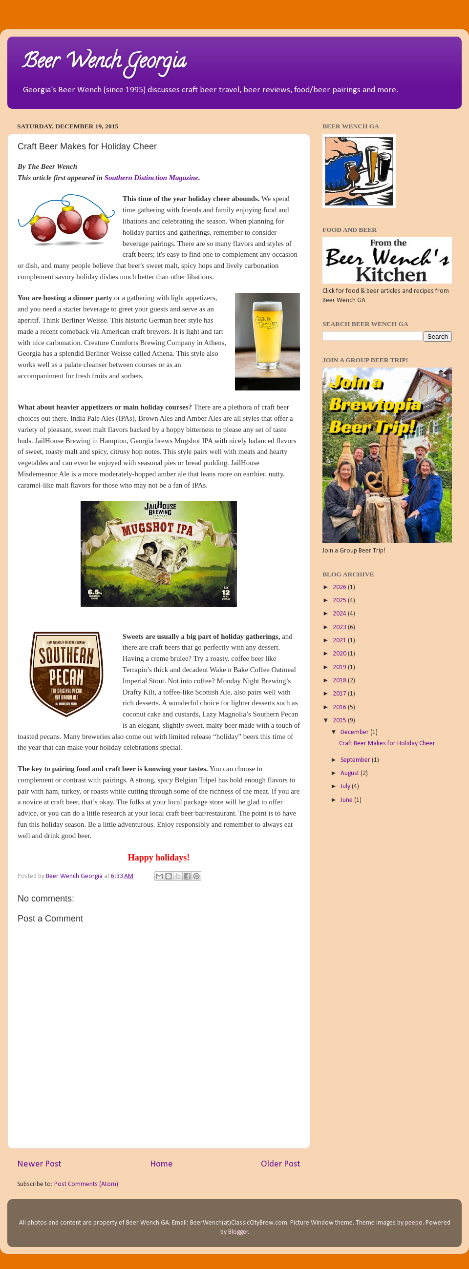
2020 (340, 654)
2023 (340, 627)
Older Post (280, 1164)
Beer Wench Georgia (104, 63)
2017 (340, 694)
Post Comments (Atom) (86, 1184)
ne (194, 178)
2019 (340, 667)
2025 (340, 600)
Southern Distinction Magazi (148, 178)
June (347, 800)
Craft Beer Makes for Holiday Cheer (387, 743)
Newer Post (39, 1164)
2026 (340, 587)
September (356, 760)
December (355, 732)
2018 (340, 680)
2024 (340, 614)
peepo (414, 1223)
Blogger (238, 1232)
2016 (340, 707)
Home (161, 1164)
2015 (340, 720)
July (346, 786)
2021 (340, 640)
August (351, 773)
